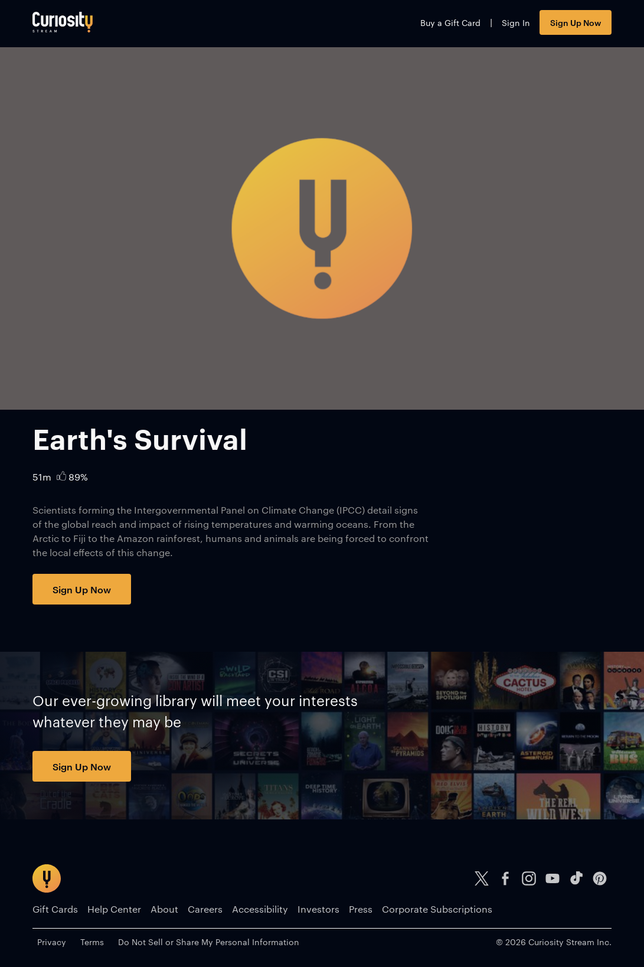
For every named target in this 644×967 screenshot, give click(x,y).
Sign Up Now (575, 22)
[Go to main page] (62, 22)
